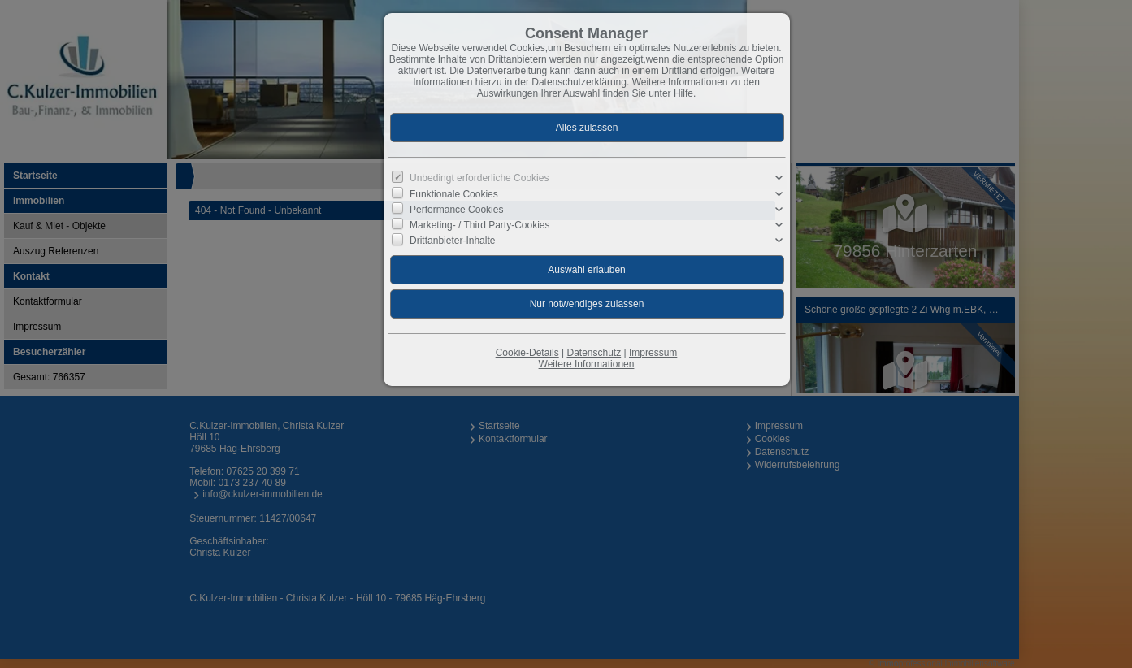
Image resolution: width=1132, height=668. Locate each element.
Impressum (653, 352)
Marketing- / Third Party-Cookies (480, 225)
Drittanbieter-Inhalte (452, 240)
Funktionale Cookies (454, 193)
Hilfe (683, 93)
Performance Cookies (456, 209)
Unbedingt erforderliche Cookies (479, 178)
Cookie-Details (527, 352)
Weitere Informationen (587, 364)
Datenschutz (593, 352)
